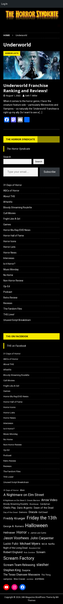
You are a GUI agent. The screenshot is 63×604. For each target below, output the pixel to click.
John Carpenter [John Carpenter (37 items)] (42, 538)
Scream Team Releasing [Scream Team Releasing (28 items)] (19, 565)
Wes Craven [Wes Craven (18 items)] (19, 579)
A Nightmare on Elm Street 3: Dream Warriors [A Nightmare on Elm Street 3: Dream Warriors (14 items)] (21, 500)
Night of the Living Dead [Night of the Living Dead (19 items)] (15, 548)
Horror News (9, 252)
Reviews (7, 303)
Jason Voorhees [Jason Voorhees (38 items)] (16, 538)
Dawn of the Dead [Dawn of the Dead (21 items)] (43, 507)
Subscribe (50, 171)
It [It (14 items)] (28, 533)
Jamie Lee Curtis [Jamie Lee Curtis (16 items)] (38, 533)
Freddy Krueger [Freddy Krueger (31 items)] (14, 518)
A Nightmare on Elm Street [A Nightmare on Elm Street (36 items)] (23, 495)
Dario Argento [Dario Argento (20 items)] (24, 507)
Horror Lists (9, 247)
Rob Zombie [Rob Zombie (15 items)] (29, 552)
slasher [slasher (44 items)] (42, 564)
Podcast (7, 292)
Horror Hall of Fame (13, 235)
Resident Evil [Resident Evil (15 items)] (34, 548)
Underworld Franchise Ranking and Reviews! (25, 88)
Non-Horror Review (13, 280)
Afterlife (7, 202)
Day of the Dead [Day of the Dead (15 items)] (10, 512)
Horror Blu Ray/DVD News (16, 230)
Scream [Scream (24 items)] (40, 552)
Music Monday (11, 269)
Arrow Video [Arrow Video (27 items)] (49, 500)
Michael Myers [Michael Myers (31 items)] (30, 544)
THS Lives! (8, 314)
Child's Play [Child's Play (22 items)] (9, 507)
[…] (40, 112)
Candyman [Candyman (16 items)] (45, 504)
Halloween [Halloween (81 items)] (36, 525)
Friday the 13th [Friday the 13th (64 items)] (42, 518)
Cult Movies (9, 213)
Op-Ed (6, 286)
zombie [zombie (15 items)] (30, 579)
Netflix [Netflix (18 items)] (51, 544)
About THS (9, 196)
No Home (8, 275)
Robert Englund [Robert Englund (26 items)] (13, 552)
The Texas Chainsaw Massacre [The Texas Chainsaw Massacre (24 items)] (21, 574)
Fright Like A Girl (11, 218)
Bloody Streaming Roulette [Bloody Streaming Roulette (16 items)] (15, 504)
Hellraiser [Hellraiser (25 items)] (9, 532)
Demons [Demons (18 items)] (23, 512)
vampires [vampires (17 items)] (7, 579)
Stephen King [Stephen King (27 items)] (12, 570)
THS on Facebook (17, 336)
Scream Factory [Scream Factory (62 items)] (18, 558)
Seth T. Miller (31, 95)
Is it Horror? (9, 263)
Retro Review (10, 297)
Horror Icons (9, 241)
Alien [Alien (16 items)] (22, 490)
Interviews (8, 258)
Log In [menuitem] (4, 4)
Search (7, 157)
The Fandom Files (12, 308)
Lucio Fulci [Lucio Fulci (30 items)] (10, 544)
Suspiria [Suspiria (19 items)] (26, 570)
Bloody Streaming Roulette (17, 207)
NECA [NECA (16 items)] (44, 544)
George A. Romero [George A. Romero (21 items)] (13, 526)
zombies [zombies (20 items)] (39, 579)
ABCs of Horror (11, 190)
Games (7, 224)
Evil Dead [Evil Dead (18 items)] (43, 512)
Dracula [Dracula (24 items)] (33, 512)
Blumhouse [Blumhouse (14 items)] (34, 504)
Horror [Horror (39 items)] (21, 532)
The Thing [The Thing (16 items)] (46, 575)
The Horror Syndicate (20, 139)
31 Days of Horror (12, 185)
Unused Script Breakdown (17, 320)
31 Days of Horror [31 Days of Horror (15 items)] (11, 490)
